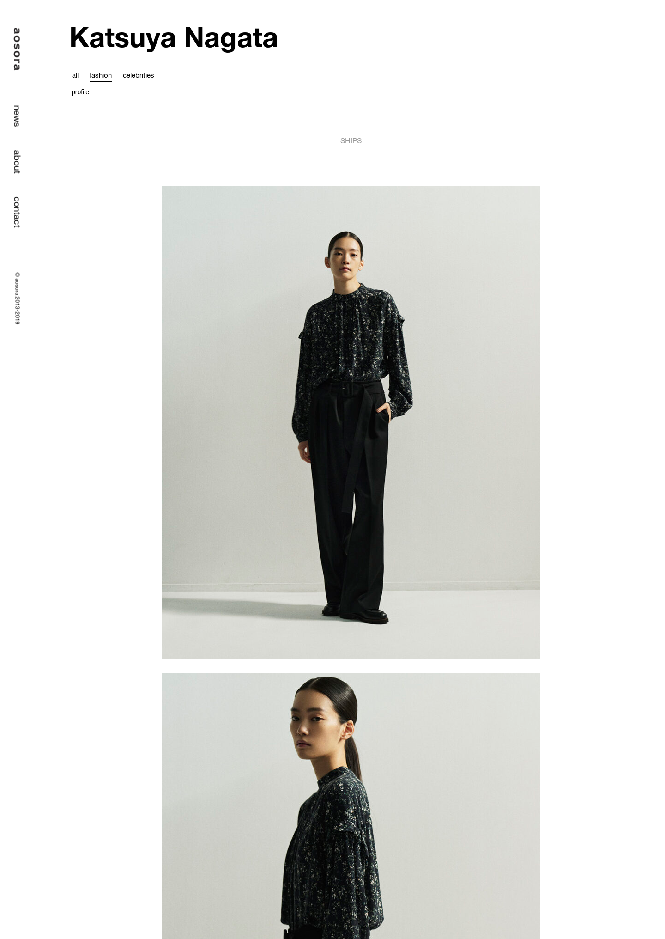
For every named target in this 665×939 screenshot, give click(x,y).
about (17, 162)
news (17, 116)
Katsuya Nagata (173, 36)
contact (17, 212)
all (75, 75)
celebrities (138, 75)
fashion (101, 75)
